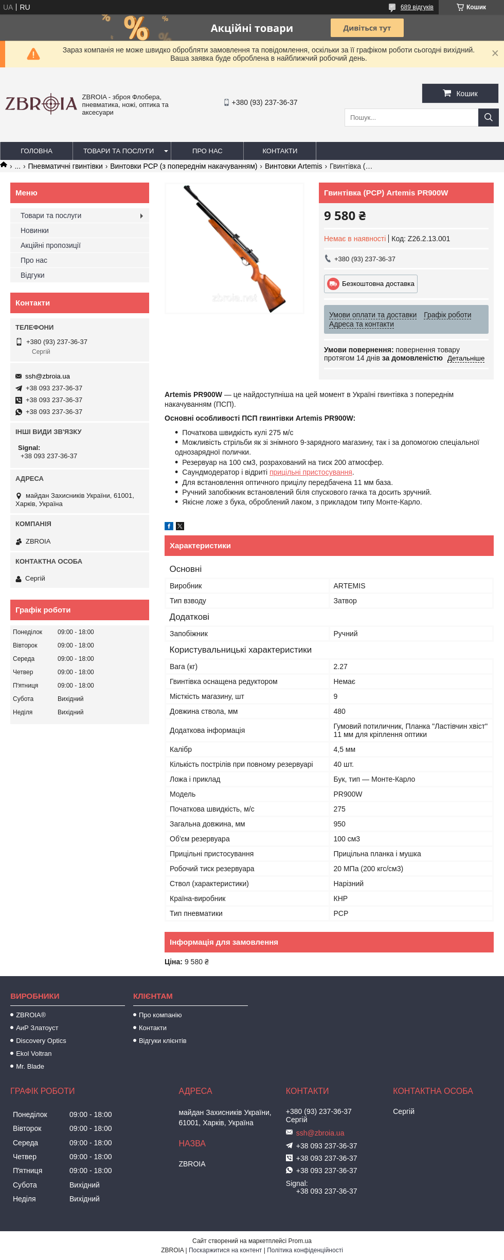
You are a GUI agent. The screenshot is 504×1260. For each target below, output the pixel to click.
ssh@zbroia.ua (47, 376)
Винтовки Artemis (293, 166)
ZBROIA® (31, 1015)
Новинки (35, 230)
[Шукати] (488, 118)
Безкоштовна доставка (378, 283)
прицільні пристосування (310, 472)
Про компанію (160, 1015)
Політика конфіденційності (305, 1250)
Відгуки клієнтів (163, 1041)
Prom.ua (300, 1241)
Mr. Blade (30, 1066)
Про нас (207, 151)
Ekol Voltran (33, 1053)
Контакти (279, 151)
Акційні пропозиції (51, 245)
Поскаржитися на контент (225, 1250)
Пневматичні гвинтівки (65, 166)
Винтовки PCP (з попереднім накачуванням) (183, 166)
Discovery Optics (41, 1041)
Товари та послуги (118, 151)
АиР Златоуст (37, 1028)
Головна (36, 151)
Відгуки (33, 275)
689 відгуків (417, 7)
